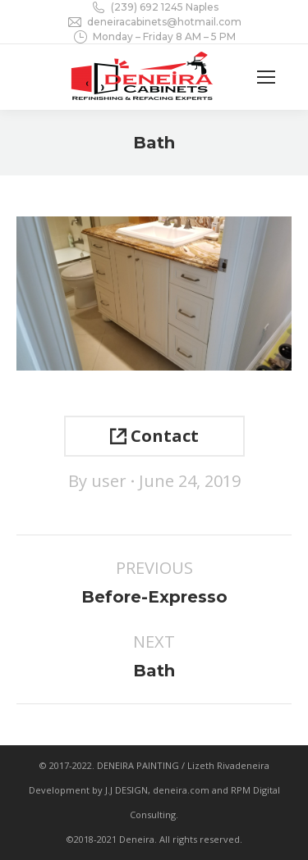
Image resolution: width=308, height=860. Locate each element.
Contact (154, 436)
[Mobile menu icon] (266, 77)
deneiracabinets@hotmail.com (154, 22)
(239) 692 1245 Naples (154, 7)
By (97, 481)
